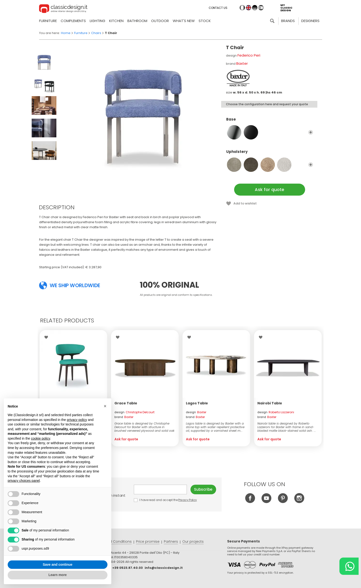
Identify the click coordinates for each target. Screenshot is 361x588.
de (254, 7)
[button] (105, 406)
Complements (73, 20)
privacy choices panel (24, 481)
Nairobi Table (269, 403)
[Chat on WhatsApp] (349, 566)
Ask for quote (269, 189)
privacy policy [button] (77, 420)
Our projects (193, 541)
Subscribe (203, 489)
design (134, 412)
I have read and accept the (166, 500)
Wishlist (47, 337)
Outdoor (160, 20)
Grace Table (125, 403)
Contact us (218, 8)
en (248, 7)
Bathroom (137, 20)
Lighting (97, 20)
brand (123, 417)
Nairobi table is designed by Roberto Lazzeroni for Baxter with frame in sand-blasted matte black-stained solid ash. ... (286, 427)
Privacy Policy (187, 500)
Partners (171, 541)
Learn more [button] (57, 575)
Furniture (48, 20)
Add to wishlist (245, 203)
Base (269, 121)
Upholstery (269, 154)
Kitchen (116, 20)
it (242, 7)
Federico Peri (248, 55)
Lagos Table (197, 403)
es (261, 7)
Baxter (242, 63)
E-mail (160, 489)
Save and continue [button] (57, 564)
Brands (288, 20)
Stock (205, 20)
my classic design (286, 8)
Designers (310, 20)
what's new (184, 20)
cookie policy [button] (40, 438)
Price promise (148, 541)
